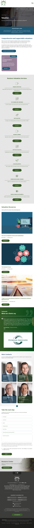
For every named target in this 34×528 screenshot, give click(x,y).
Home (17, 8)
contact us (32, 321)
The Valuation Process (6, 267)
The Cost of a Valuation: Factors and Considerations (12, 235)
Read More (5, 240)
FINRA (23, 482)
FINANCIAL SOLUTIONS (24, 8)
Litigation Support (14, 31)
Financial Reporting (7, 30)
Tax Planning (14, 30)
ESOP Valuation (20, 30)
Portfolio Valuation (7, 31)
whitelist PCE (11, 510)
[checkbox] (17, 504)
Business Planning (26, 30)
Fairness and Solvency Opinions (24, 31)
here (18, 511)
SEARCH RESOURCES (6, 467)
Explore (17, 93)
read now (6, 68)
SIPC (25, 482)
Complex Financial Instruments (17, 32)
